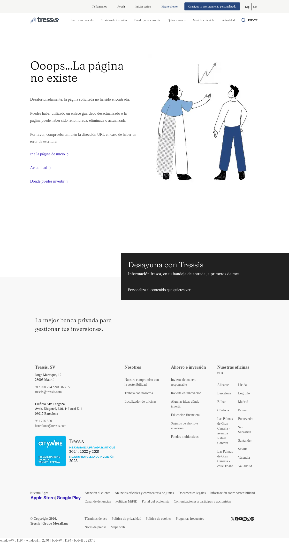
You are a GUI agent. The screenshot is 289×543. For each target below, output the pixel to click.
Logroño (244, 393)
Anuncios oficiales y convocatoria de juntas (144, 493)
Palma (242, 410)
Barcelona (224, 393)
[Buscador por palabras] (249, 20)
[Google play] (68, 497)
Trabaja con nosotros (139, 393)
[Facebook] (237, 518)
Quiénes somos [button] (176, 20)
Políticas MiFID (126, 501)
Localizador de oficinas (140, 401)
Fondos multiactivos (184, 437)
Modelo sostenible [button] (203, 20)
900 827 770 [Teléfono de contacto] (63, 387)
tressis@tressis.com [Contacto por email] (48, 392)
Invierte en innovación (186, 393)
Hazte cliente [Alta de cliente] (169, 6)
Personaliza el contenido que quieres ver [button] (159, 290)
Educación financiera (185, 415)
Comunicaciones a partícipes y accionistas (202, 501)
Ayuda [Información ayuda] (121, 6)
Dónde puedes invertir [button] (147, 20)
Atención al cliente (97, 493)
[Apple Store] (42, 497)
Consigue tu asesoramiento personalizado (212, 6)
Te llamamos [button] (99, 6)
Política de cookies (158, 518)
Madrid (243, 402)
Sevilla (243, 449)
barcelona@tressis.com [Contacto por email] (51, 426)
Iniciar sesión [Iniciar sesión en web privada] (143, 6)
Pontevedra (245, 419)
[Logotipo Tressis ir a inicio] (44, 20)
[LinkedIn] (244, 518)
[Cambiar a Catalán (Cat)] (255, 6)
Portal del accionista (155, 501)
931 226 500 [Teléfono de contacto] (43, 421)
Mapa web (118, 527)
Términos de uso (96, 518)
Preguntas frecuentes (190, 518)
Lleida (242, 385)
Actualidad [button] (228, 20)
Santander (245, 440)
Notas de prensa (95, 527)
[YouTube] (241, 518)
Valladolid (245, 466)
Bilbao (221, 402)
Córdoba (223, 410)
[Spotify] (252, 518)
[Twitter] (233, 518)
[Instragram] (248, 518)
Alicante (223, 385)
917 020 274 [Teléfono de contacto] (43, 387)
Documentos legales (192, 493)
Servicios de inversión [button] (114, 20)
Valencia (244, 457)
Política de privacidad (126, 518)
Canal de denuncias (98, 501)
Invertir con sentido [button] (82, 20)
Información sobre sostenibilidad (232, 493)
